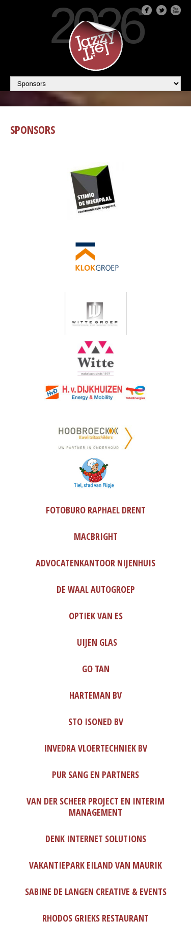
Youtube (176, 10)
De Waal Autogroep (96, 589)
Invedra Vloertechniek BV (95, 748)
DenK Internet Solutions (95, 838)
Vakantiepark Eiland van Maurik (95, 865)
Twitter (161, 10)
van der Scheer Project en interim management (95, 806)
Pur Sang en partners (95, 774)
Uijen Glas (97, 642)
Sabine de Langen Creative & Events (96, 891)
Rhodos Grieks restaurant (95, 918)
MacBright (96, 536)
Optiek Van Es (96, 616)
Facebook (147, 10)
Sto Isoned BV (95, 721)
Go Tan (96, 669)
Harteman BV (95, 695)
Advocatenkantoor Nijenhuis (95, 563)
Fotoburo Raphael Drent (96, 510)
